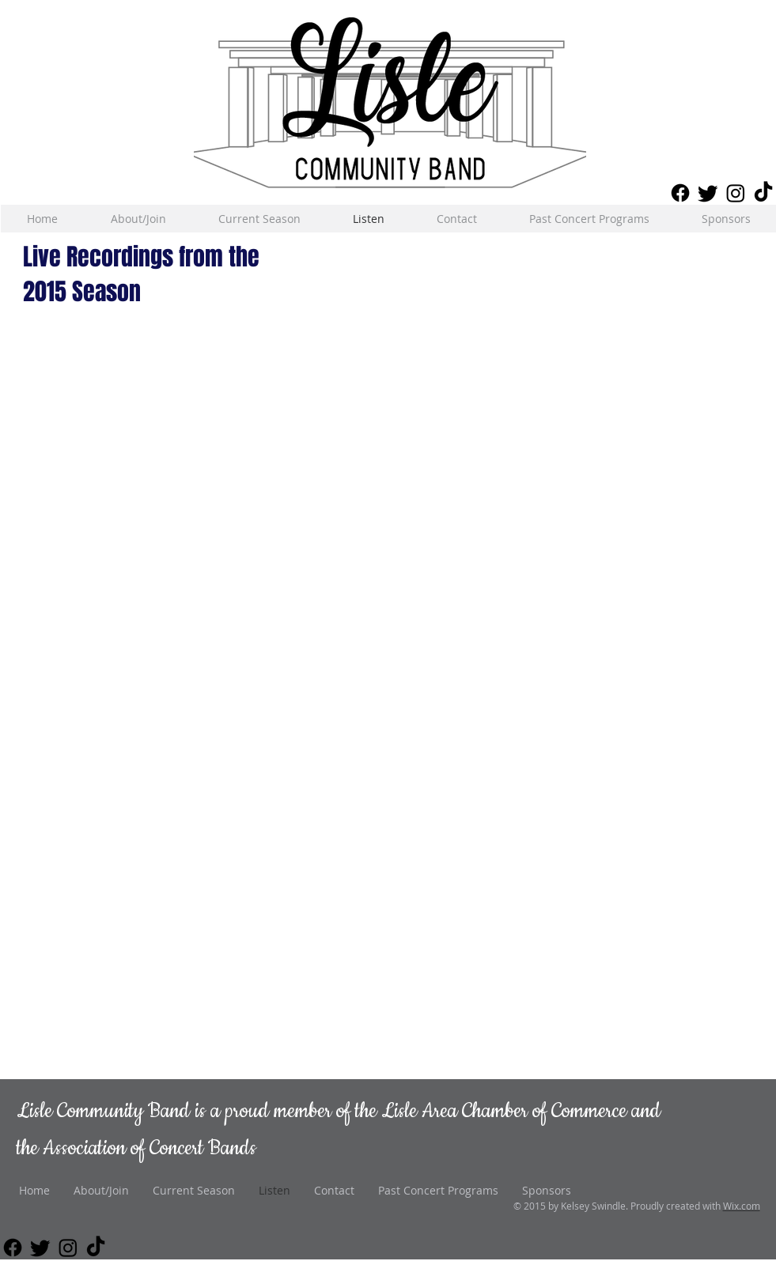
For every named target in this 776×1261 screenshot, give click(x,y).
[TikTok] (763, 193)
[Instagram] (736, 193)
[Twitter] (708, 193)
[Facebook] (680, 193)
